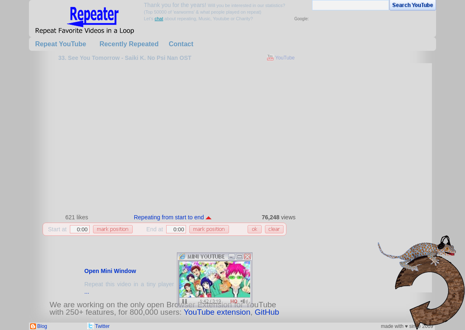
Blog (42, 326)
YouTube (285, 58)
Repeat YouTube (60, 43)
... (86, 291)
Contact (181, 43)
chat (159, 18)
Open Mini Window (110, 271)
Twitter (102, 326)
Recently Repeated (129, 43)
